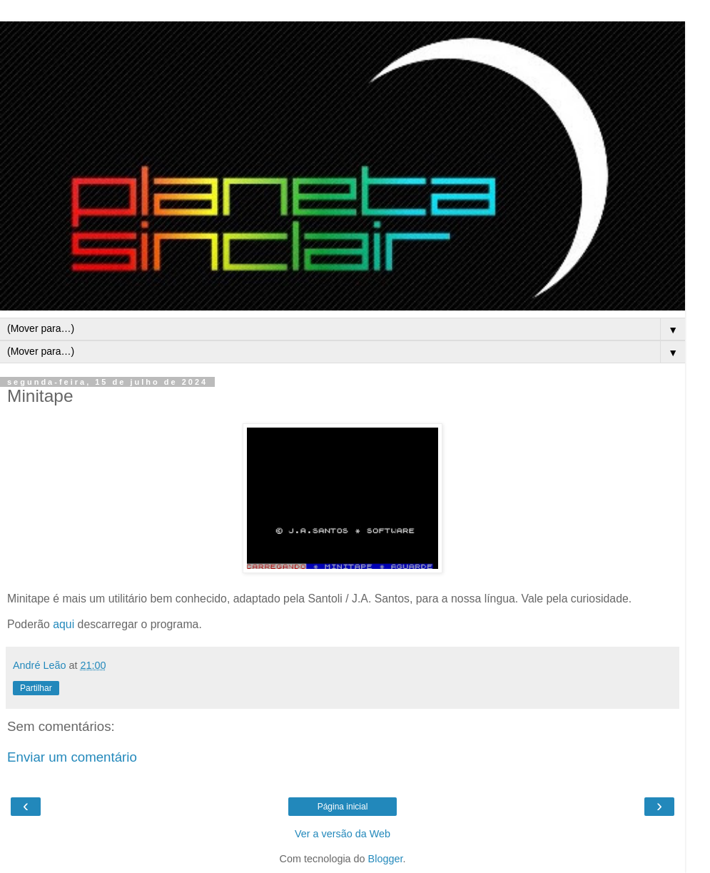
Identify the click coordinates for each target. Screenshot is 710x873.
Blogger (385, 858)
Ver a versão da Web (342, 833)
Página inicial (343, 807)
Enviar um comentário (72, 757)
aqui (63, 624)
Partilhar (36, 688)
